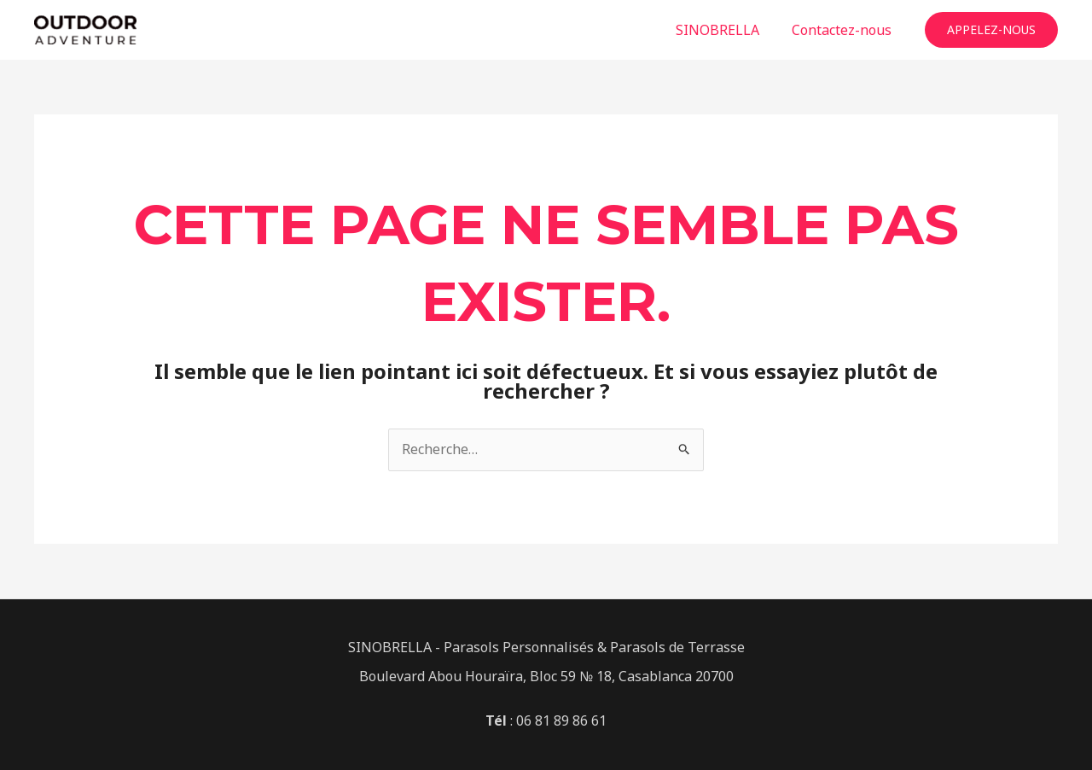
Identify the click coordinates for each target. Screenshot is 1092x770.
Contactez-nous (844, 29)
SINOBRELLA (725, 29)
